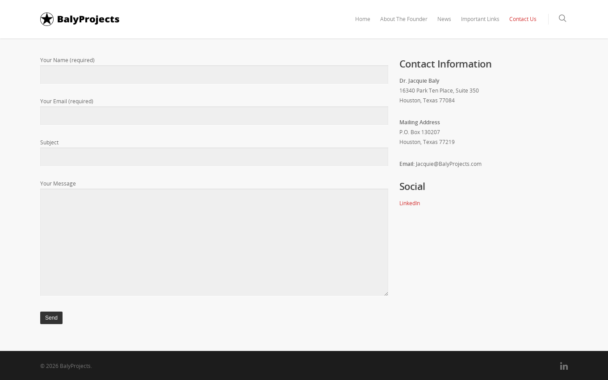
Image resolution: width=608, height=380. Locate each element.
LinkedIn (409, 203)
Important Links (480, 19)
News (444, 19)
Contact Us (523, 19)
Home (362, 19)
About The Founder (404, 19)
